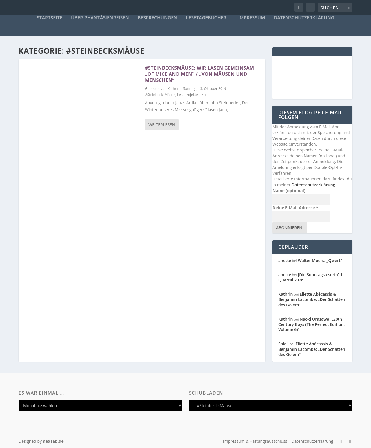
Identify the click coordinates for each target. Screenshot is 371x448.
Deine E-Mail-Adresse (295, 207)
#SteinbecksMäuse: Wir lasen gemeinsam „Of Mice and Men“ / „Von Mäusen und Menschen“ (199, 74)
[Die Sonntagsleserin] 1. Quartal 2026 (311, 277)
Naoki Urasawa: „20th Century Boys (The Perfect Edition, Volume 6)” (311, 324)
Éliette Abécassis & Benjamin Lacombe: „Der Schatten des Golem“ (311, 299)
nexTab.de (53, 441)
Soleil (283, 343)
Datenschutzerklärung (304, 18)
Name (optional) (288, 190)
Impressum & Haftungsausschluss (255, 441)
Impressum (251, 18)
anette (284, 260)
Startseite (49, 18)
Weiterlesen (161, 124)
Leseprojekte (187, 94)
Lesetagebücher (206, 18)
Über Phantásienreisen (100, 18)
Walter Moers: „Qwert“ (320, 260)
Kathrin (173, 88)
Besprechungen (157, 18)
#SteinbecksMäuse (160, 94)
